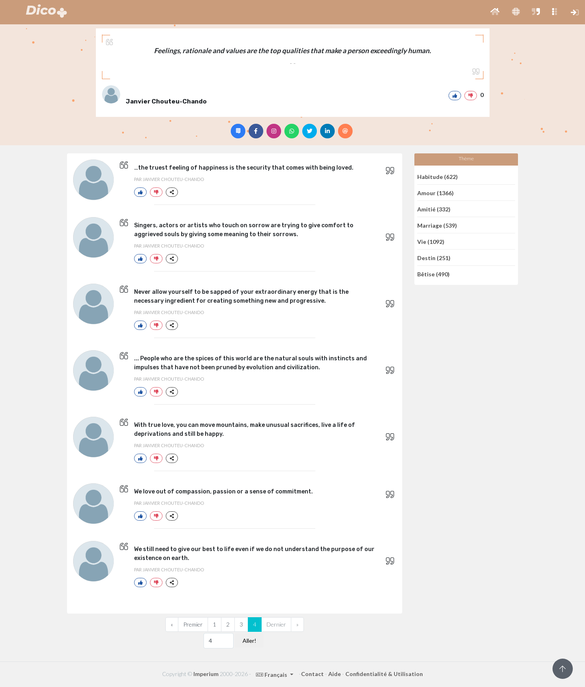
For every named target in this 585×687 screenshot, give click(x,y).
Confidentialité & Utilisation (384, 673)
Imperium (206, 673)
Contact (312, 673)
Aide (334, 673)
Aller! (249, 640)
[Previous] (171, 624)
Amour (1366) (435, 192)
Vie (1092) (430, 241)
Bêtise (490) (433, 274)
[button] (495, 12)
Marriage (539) (437, 225)
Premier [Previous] (193, 624)
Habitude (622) (437, 176)
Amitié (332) (434, 208)
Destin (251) (434, 257)
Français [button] (272, 674)
